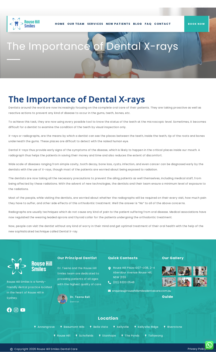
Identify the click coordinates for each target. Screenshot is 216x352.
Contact (162, 24)
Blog (137, 24)
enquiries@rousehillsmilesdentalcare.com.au (139, 291)
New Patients (118, 24)
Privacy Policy (197, 349)
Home (60, 24)
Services (95, 24)
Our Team (76, 24)
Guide (167, 296)
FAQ (148, 24)
